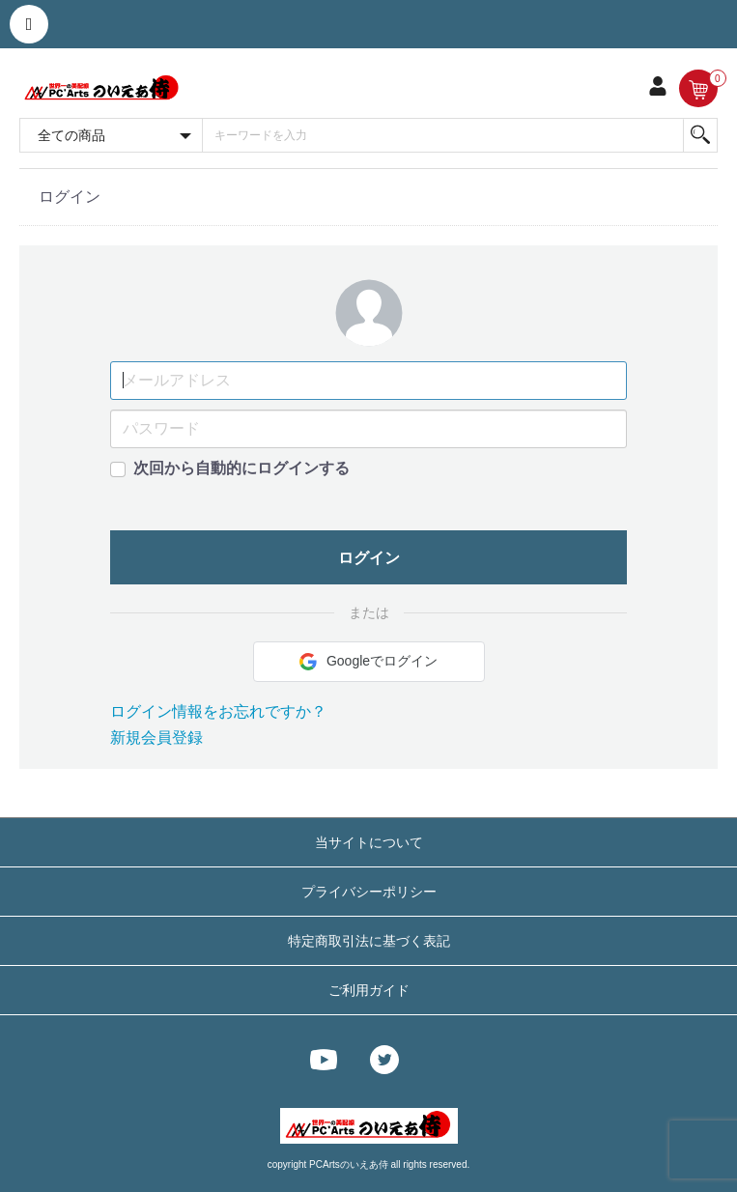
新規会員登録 (156, 737)
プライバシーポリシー (369, 891)
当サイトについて (369, 842)
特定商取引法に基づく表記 (369, 941)
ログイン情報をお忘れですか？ (218, 711)
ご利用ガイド (369, 990)
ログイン (369, 558)
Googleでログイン (368, 661)
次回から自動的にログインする (241, 468)
